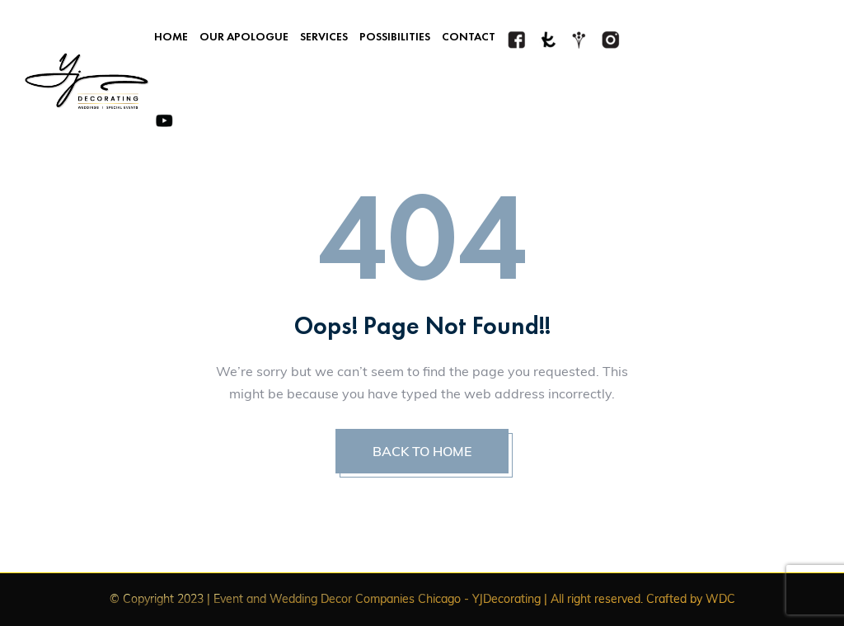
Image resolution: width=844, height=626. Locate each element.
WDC (720, 598)
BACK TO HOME (422, 451)
